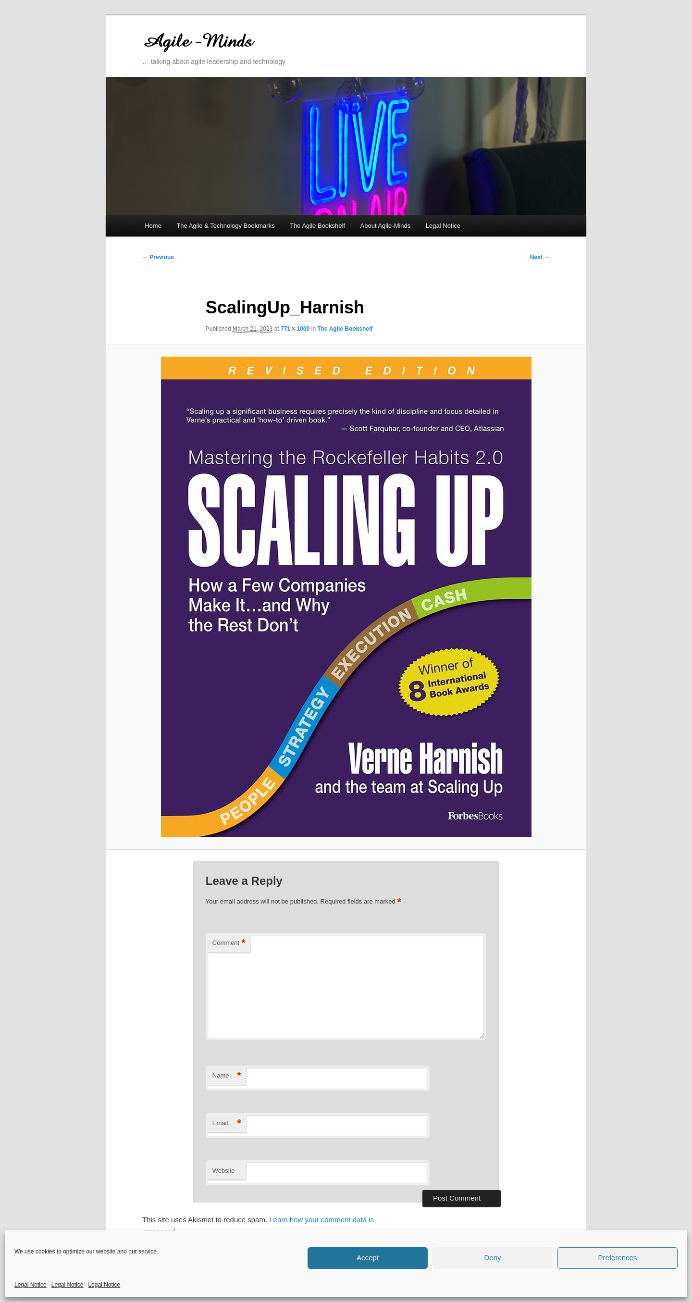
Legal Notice (30, 1284)
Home (153, 225)
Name (226, 1076)
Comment (229, 943)
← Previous (158, 257)
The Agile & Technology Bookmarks (225, 225)
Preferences (617, 1257)
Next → (540, 257)
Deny (492, 1257)
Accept (368, 1257)
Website (223, 1170)
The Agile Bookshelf (317, 225)
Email (226, 1123)
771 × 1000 (295, 328)
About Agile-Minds (385, 225)
